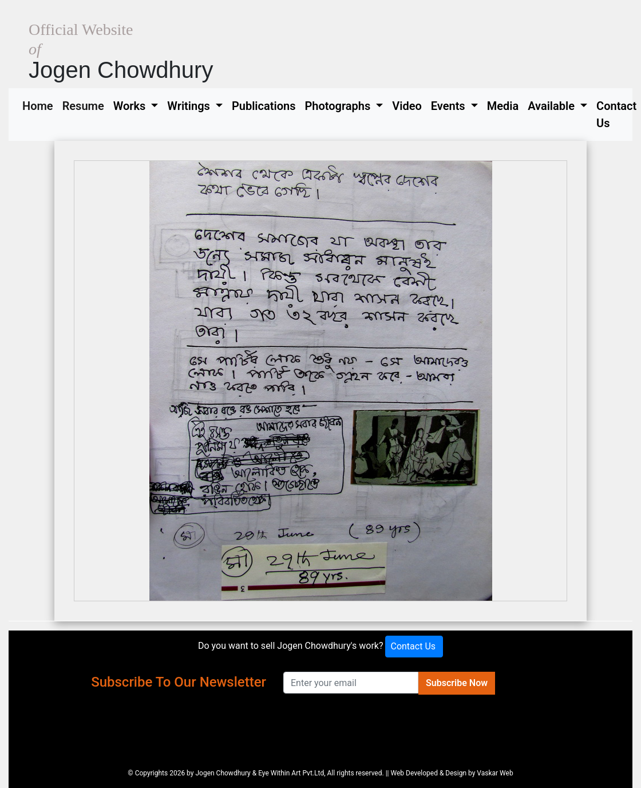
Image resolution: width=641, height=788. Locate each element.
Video (407, 106)
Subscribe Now (457, 682)
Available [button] (552, 106)
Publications (264, 106)
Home (40, 105)
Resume (85, 105)
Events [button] (449, 106)
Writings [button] (189, 106)
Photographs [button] (338, 106)
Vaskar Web (495, 773)
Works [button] (131, 106)
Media (503, 106)
